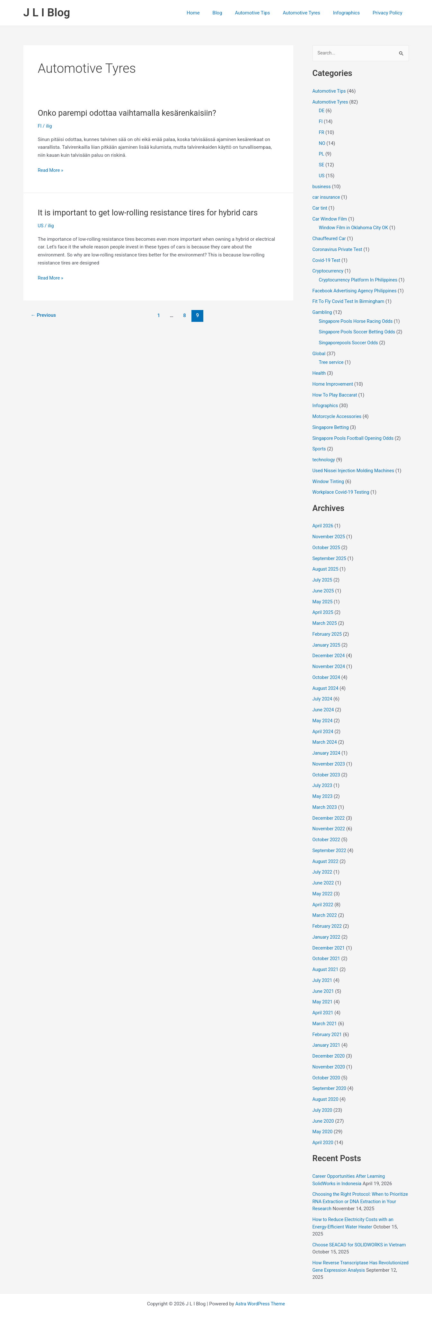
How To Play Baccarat (336, 395)
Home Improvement (334, 384)
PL (322, 154)
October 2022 (327, 840)
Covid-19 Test (327, 261)
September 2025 (330, 559)
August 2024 (326, 688)
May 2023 (323, 797)
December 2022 (330, 818)
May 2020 (323, 1132)
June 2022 (324, 883)
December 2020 (330, 1056)
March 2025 (325, 623)
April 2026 (323, 526)
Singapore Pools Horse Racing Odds (357, 321)
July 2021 (323, 981)
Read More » (51, 170)
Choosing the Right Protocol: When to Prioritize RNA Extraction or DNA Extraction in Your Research (358, 1202)
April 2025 (323, 613)
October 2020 (327, 1078)
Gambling (323, 312)
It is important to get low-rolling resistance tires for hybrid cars (153, 212)
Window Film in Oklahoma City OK (355, 228)
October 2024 (327, 678)
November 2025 (330, 537)
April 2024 (323, 732)
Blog (232, 13)
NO (322, 144)
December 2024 (330, 656)
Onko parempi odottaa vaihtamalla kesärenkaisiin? (131, 113)
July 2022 (323, 872)
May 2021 (323, 1002)
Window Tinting (329, 482)
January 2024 (327, 753)
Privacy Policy (389, 13)
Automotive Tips (263, 13)
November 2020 (330, 1067)
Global (319, 354)
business (322, 187)
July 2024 (323, 699)
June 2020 (324, 1121)
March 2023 (325, 807)
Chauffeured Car (330, 239)
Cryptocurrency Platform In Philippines (360, 280)
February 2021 (328, 1035)
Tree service (332, 363)
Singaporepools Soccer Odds (350, 343)
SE (321, 165)
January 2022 (327, 937)
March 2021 (325, 1024)
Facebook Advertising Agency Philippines (357, 291)
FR (322, 133)
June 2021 (324, 991)
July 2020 (323, 1110)
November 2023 (330, 764)
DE (322, 111)
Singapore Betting (331, 428)
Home (210, 13)
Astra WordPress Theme (260, 1304)
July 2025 (323, 580)
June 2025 (324, 591)
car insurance (327, 198)
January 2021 (327, 1046)
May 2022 (323, 894)
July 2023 (323, 786)
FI (40, 126)
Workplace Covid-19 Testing (342, 493)
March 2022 (325, 916)
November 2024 (330, 667)
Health (320, 373)
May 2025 (323, 602)
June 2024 (324, 710)
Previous (44, 315)
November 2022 (330, 829)
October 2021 (327, 959)
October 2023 (327, 775)
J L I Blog (46, 12)
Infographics (351, 13)
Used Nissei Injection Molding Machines (355, 471)
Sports (320, 449)
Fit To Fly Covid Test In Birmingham (350, 302)
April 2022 (323, 905)
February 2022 (328, 926)
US (41, 226)
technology (324, 460)
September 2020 (330, 1089)
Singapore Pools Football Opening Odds (355, 438)
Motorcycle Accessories (338, 417)
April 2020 (323, 1143)
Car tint (320, 208)
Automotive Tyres (309, 13)
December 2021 (330, 948)
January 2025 (327, 645)
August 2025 (326, 570)
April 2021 (323, 1013)
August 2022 (326, 862)
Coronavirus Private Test (339, 250)
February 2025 (328, 634)
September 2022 (330, 851)
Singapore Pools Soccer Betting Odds (359, 332)
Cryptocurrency (329, 271)
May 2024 (323, 721)
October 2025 (327, 548)
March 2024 (325, 743)
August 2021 (326, 970)
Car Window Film (331, 219)
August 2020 (326, 1099)
